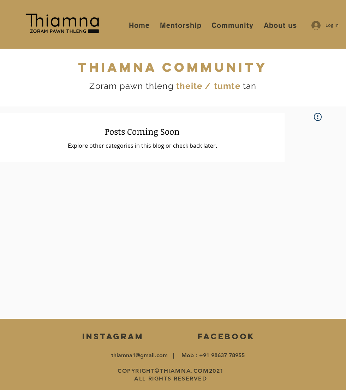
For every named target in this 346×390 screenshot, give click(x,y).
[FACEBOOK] (226, 337)
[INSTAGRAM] (112, 337)
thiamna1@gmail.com (139, 355)
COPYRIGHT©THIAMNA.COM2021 (171, 370)
